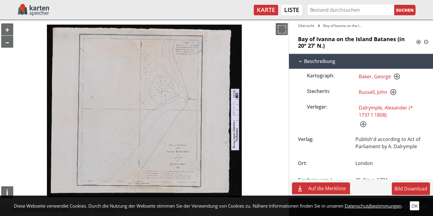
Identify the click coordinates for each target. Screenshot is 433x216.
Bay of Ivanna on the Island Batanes (343, 25)
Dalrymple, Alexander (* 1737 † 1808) (386, 111)
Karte (266, 10)
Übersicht (306, 25)
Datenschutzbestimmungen (373, 206)
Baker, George (375, 76)
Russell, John (373, 92)
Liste (291, 10)
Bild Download (411, 188)
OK (414, 206)
